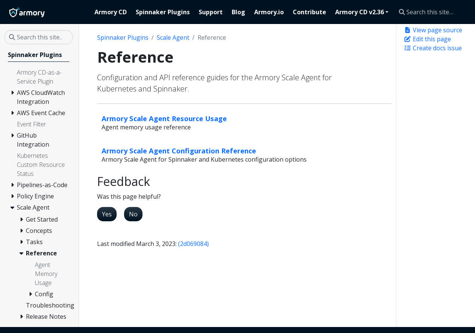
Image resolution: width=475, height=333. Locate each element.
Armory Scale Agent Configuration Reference (179, 150)
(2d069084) (193, 244)
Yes (107, 214)
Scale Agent (173, 37)
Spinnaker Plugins (122, 37)
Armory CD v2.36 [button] (359, 12)
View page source (433, 30)
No (133, 214)
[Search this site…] (432, 12)
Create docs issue (433, 48)
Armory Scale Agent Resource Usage (164, 118)
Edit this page (427, 39)
